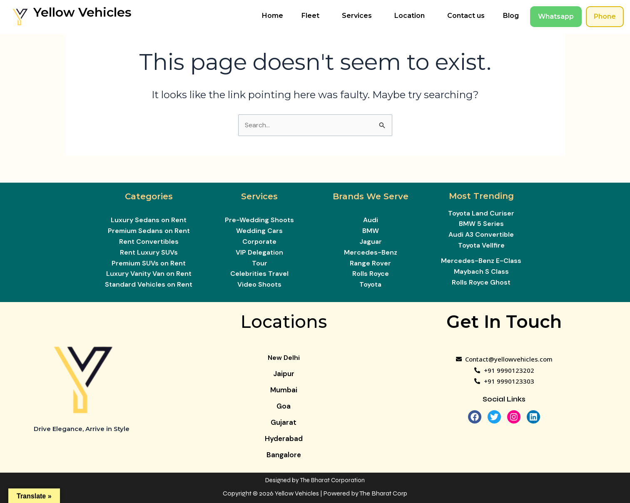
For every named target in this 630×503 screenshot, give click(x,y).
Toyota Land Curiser (481, 213)
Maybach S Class (481, 271)
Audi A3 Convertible (481, 234)
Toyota (370, 284)
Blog (511, 16)
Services (357, 16)
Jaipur (283, 373)
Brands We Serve (370, 196)
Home (272, 16)
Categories (149, 196)
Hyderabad (284, 438)
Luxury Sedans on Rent (149, 220)
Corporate (259, 241)
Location (409, 16)
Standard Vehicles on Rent (148, 284)
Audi (370, 220)
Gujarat (283, 422)
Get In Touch (504, 321)
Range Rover (370, 263)
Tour (259, 263)
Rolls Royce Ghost (481, 282)
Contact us (466, 16)
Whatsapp (556, 16)
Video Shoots (259, 284)
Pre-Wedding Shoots (259, 220)
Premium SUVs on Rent (149, 263)
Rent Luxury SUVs (149, 252)
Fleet (310, 16)
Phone (605, 16)
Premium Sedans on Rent (149, 230)
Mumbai (283, 389)
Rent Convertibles (149, 241)
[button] (312, 15)
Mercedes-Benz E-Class (481, 260)
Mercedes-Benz (370, 252)
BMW (370, 230)
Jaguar (370, 241)
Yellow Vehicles (82, 12)
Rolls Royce (370, 273)
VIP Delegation (259, 252)
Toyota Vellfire (481, 245)
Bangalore (283, 454)
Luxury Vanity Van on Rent (149, 273)
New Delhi (284, 357)
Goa (283, 406)
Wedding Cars (259, 230)
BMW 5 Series (481, 223)
